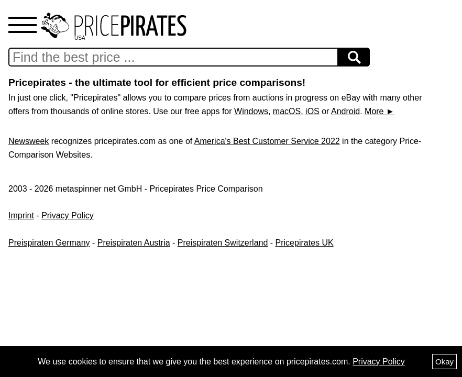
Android (345, 111)
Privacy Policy (67, 215)
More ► (379, 111)
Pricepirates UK (305, 242)
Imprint (21, 215)
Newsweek (28, 141)
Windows (251, 111)
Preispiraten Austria (133, 242)
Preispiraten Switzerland (223, 242)
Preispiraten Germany (49, 242)
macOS (287, 111)
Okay (444, 361)
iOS (312, 111)
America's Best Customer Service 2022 (267, 141)
